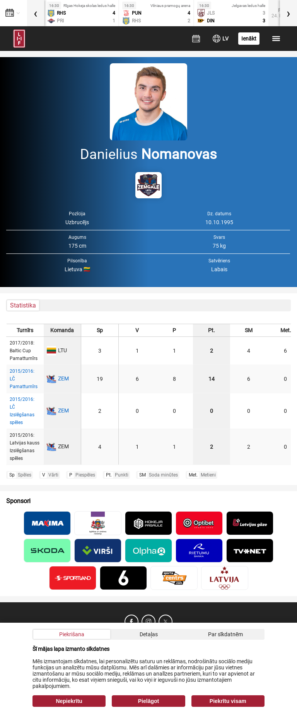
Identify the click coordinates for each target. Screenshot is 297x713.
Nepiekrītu (69, 701)
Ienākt (248, 38)
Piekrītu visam (228, 701)
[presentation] (35, 13)
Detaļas (149, 634)
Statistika (23, 305)
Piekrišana (71, 634)
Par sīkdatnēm (225, 634)
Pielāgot (148, 701)
